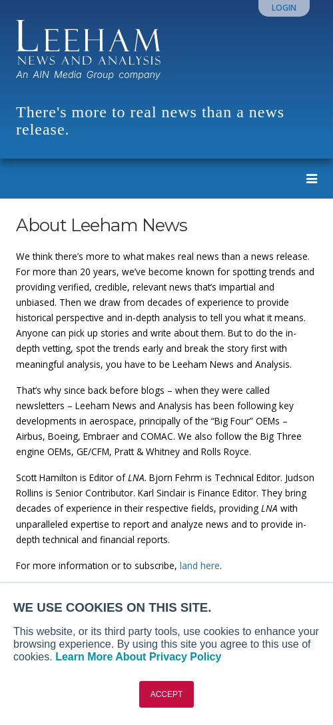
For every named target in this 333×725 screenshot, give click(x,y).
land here (200, 565)
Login (284, 7)
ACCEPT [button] (167, 694)
